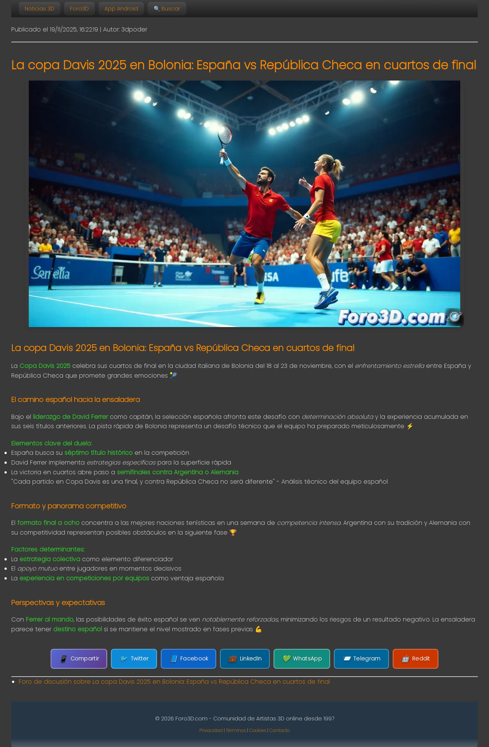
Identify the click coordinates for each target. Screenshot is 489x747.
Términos (236, 730)
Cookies (257, 730)
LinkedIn (245, 658)
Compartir (79, 659)
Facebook (188, 658)
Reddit (415, 658)
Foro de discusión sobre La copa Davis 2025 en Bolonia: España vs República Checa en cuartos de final (174, 681)
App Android (121, 8)
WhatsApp (302, 658)
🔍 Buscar (167, 8)
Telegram (361, 658)
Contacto (279, 730)
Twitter (133, 658)
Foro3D (79, 8)
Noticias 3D (39, 8)
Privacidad (211, 730)
